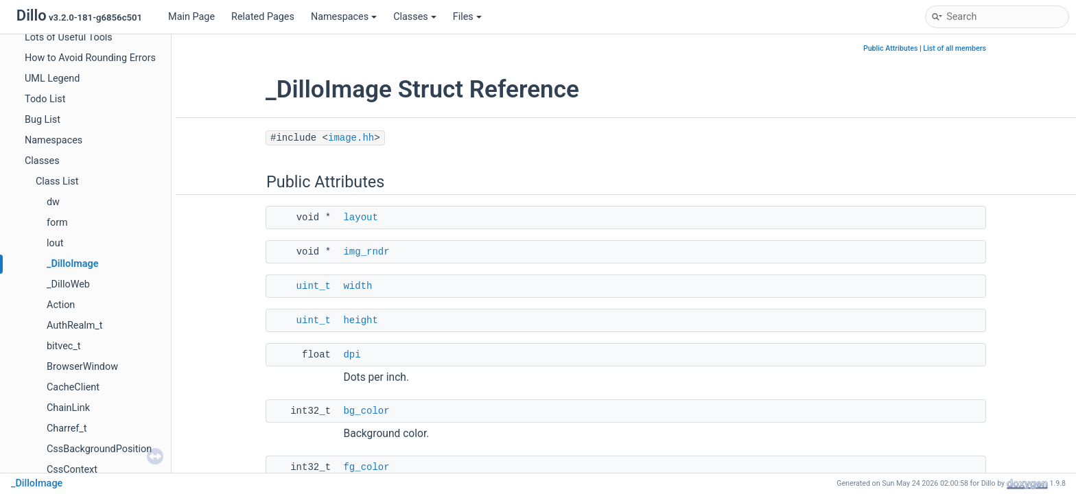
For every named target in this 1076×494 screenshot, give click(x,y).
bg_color (366, 410)
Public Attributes (890, 48)
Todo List (45, 99)
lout (55, 243)
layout (360, 217)
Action (61, 305)
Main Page (191, 17)
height (360, 320)
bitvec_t (64, 346)
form (57, 222)
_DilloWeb (68, 284)
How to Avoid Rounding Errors (90, 58)
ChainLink (68, 408)
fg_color (366, 467)
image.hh (351, 137)
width (357, 286)
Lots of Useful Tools (69, 37)
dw (53, 202)
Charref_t (67, 428)
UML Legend (52, 78)
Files (467, 17)
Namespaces (344, 17)
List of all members (954, 48)
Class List (57, 181)
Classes (414, 17)
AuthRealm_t (75, 325)
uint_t (313, 286)
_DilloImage (72, 264)
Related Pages (262, 17)
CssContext (72, 469)
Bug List (42, 120)
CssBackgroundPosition (99, 449)
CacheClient (73, 387)
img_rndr (366, 251)
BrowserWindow (82, 367)
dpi (351, 354)
